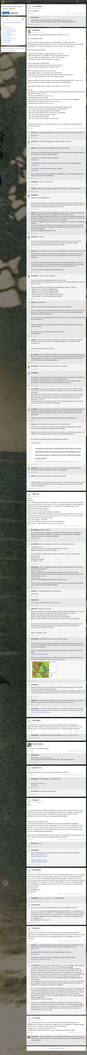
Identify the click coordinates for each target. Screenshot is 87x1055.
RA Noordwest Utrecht (9, 38)
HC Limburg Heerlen (8, 29)
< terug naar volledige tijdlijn (56, 1048)
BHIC (3, 25)
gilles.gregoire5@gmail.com (56, 523)
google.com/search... (36, 570)
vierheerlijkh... (34, 785)
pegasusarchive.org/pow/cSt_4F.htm (41, 959)
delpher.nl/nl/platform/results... (70, 735)
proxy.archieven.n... (46, 898)
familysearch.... (35, 135)
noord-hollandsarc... (36, 443)
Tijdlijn (29, 1)
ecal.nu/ (83, 692)
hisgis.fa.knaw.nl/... (36, 578)
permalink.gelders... (56, 602)
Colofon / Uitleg (20, 48)
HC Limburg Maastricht (9, 31)
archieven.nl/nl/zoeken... (67, 20)
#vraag (62, 86)
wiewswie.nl (48, 389)
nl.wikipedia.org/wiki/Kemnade (39, 654)
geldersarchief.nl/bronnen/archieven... (41, 712)
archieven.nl (39, 907)
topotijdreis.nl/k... (35, 538)
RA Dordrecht (6, 36)
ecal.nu (62, 700)
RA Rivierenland (6, 40)
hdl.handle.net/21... (36, 343)
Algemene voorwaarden (9, 50)
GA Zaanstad (6, 27)
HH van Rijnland (7, 33)
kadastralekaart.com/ (37, 546)
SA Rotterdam (6, 42)
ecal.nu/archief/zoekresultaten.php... (56, 659)
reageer (30, 13)
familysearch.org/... (48, 95)
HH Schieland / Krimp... (8, 35)
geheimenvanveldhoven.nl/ (38, 783)
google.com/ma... (35, 555)
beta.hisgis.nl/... (35, 594)
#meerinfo (67, 86)
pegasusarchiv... (35, 948)
